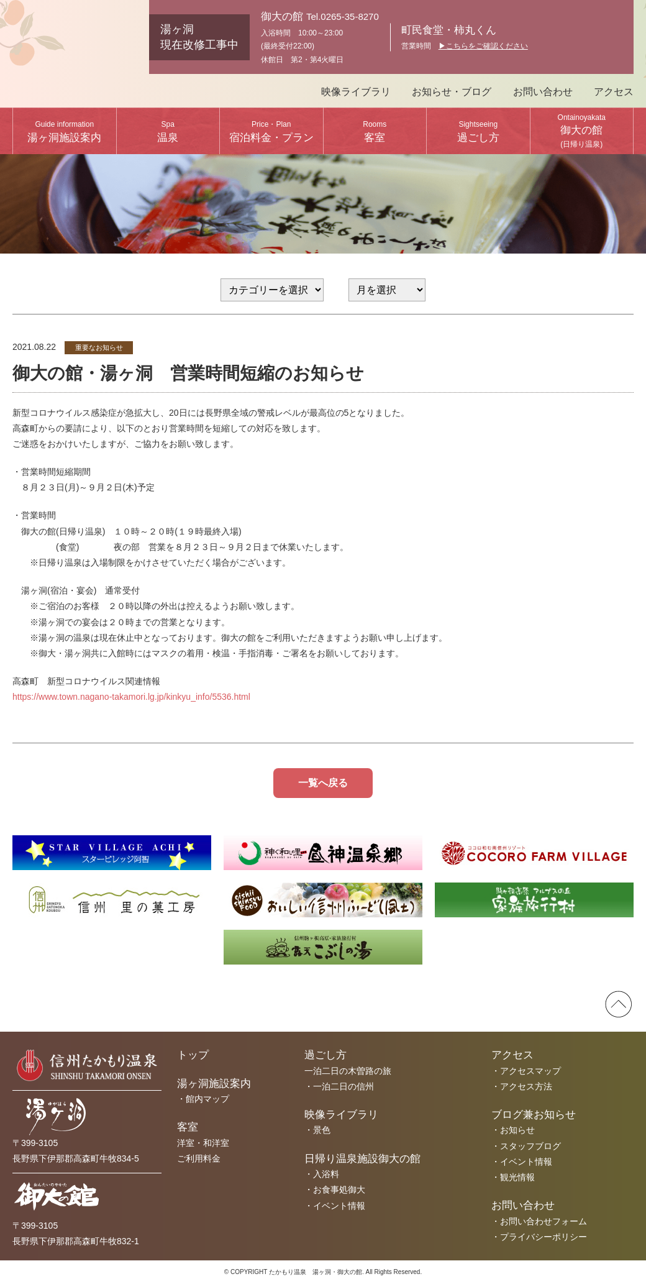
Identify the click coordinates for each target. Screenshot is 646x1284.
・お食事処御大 (334, 1190)
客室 (374, 132)
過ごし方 (478, 132)
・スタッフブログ (526, 1146)
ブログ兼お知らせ (533, 1115)
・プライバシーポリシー (539, 1237)
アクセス (614, 91)
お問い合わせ (543, 91)
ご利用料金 (199, 1158)
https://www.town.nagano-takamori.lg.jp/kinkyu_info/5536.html (131, 697)
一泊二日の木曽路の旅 (347, 1071)
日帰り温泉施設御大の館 (362, 1159)
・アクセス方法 (521, 1086)
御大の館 (582, 131)
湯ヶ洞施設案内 (64, 132)
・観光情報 (513, 1177)
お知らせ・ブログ (451, 91)
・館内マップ (203, 1099)
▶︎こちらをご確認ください (483, 46)
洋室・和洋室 (203, 1143)
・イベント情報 (334, 1206)
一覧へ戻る (323, 782)
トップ (193, 1055)
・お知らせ (513, 1130)
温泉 (167, 132)
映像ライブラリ (356, 91)
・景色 (317, 1130)
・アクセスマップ (526, 1071)
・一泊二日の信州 (339, 1086)
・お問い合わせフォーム (539, 1221)
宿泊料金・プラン (271, 132)
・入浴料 (321, 1174)
